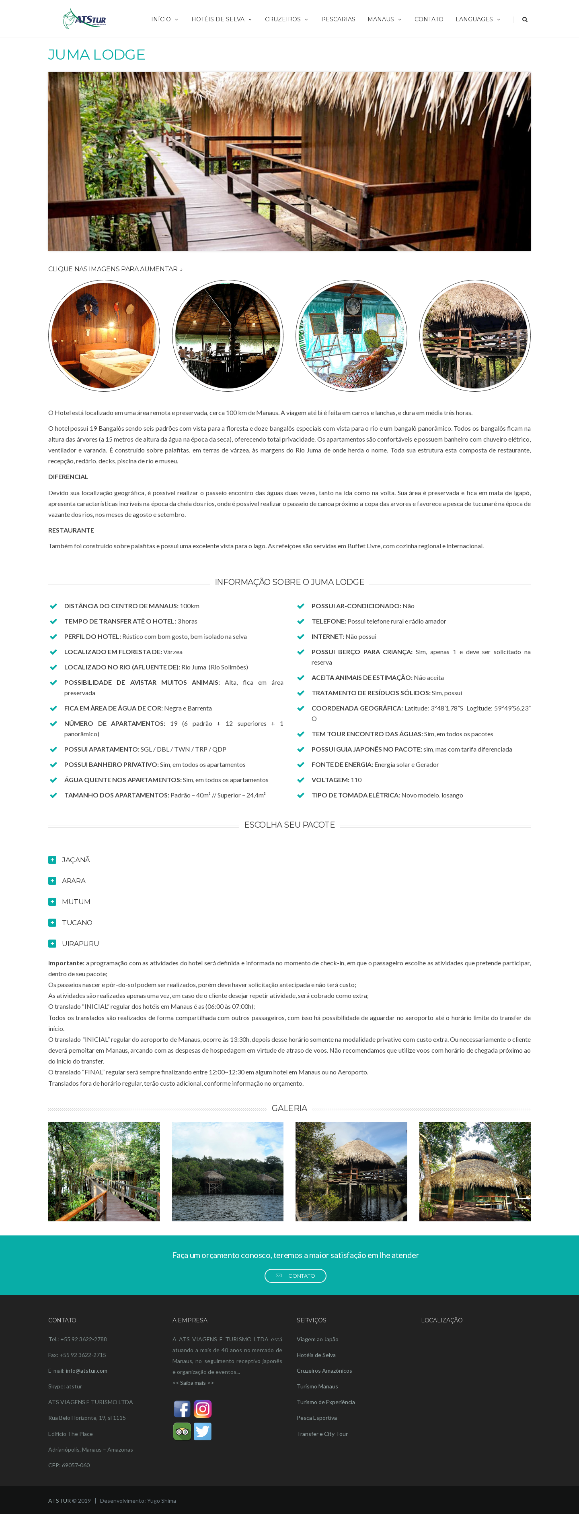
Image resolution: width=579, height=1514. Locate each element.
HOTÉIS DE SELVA (222, 19)
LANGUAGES (478, 19)
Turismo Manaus (317, 1386)
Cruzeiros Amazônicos (324, 1370)
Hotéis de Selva (316, 1354)
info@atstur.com (86, 1370)
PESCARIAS (338, 19)
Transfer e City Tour (322, 1433)
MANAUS (385, 19)
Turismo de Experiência (326, 1401)
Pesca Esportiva (317, 1417)
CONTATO (429, 19)
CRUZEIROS (287, 19)
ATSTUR (59, 1500)
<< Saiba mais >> (193, 1382)
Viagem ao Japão (318, 1339)
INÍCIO (165, 19)
